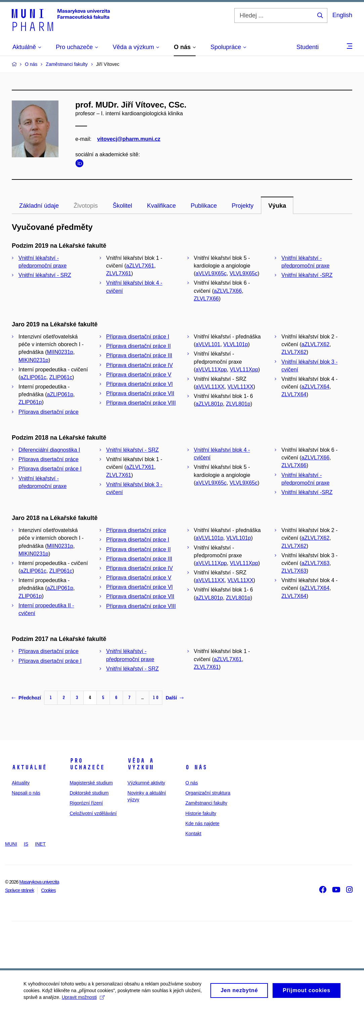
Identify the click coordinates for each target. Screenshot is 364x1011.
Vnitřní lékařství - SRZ (44, 275)
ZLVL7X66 (206, 298)
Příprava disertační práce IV (139, 365)
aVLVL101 (208, 344)
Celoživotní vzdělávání (93, 813)
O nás (196, 767)
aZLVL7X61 (140, 266)
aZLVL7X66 (228, 291)
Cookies (48, 890)
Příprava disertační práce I (137, 336)
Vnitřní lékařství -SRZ (306, 275)
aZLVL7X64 (315, 387)
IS (26, 844)
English (342, 15)
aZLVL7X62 (315, 344)
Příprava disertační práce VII (140, 393)
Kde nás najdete (202, 823)
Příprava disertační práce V (138, 374)
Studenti (307, 47)
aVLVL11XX (210, 387)
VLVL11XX (240, 387)
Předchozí (26, 697)
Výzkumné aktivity (146, 782)
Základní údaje (39, 205)
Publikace (204, 205)
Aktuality (21, 782)
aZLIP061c (33, 377)
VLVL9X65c (243, 273)
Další (175, 697)
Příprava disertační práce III (139, 355)
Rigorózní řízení (86, 803)
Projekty (242, 205)
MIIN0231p (60, 352)
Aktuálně (29, 767)
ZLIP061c (60, 377)
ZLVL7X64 (293, 394)
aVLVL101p (209, 538)
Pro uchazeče (87, 764)
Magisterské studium (91, 782)
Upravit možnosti (83, 1000)
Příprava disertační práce (48, 412)
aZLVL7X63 (315, 563)
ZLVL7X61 (118, 273)
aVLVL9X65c (211, 273)
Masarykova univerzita (39, 882)
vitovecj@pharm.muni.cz (128, 139)
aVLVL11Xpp (211, 369)
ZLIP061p (30, 402)
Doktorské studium (89, 793)
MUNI (11, 844)
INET (40, 844)
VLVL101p (235, 344)
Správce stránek (19, 890)
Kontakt (193, 833)
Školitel (122, 205)
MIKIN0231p (33, 360)
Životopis (86, 205)
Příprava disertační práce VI (139, 384)
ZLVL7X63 (293, 571)
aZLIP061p (60, 394)
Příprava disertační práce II (138, 346)
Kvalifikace (161, 205)
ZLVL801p (238, 404)
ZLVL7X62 (293, 352)
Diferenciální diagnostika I (49, 450)
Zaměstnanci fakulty (206, 803)
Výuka (277, 205)
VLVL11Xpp (244, 369)
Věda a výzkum (140, 764)
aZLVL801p (209, 404)
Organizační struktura (207, 793)
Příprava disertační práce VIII (141, 403)
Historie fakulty (200, 813)
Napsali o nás (26, 793)
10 (155, 697)
